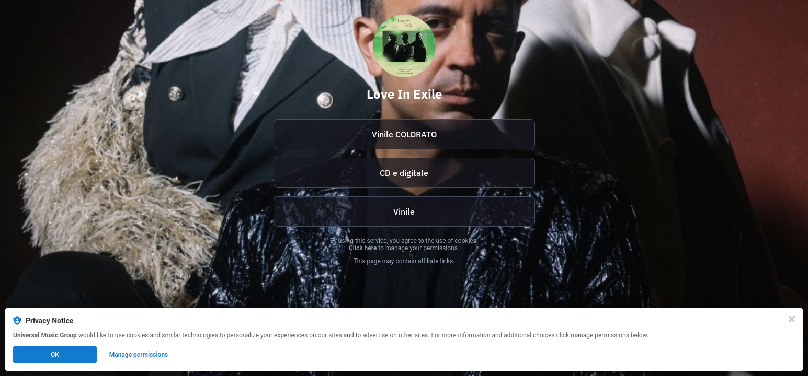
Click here (363, 248)
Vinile (404, 211)
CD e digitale (404, 173)
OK (55, 354)
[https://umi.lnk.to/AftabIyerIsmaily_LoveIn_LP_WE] (404, 211)
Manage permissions (138, 354)
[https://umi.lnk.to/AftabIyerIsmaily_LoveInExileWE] (404, 173)
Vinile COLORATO (404, 134)
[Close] (791, 319)
